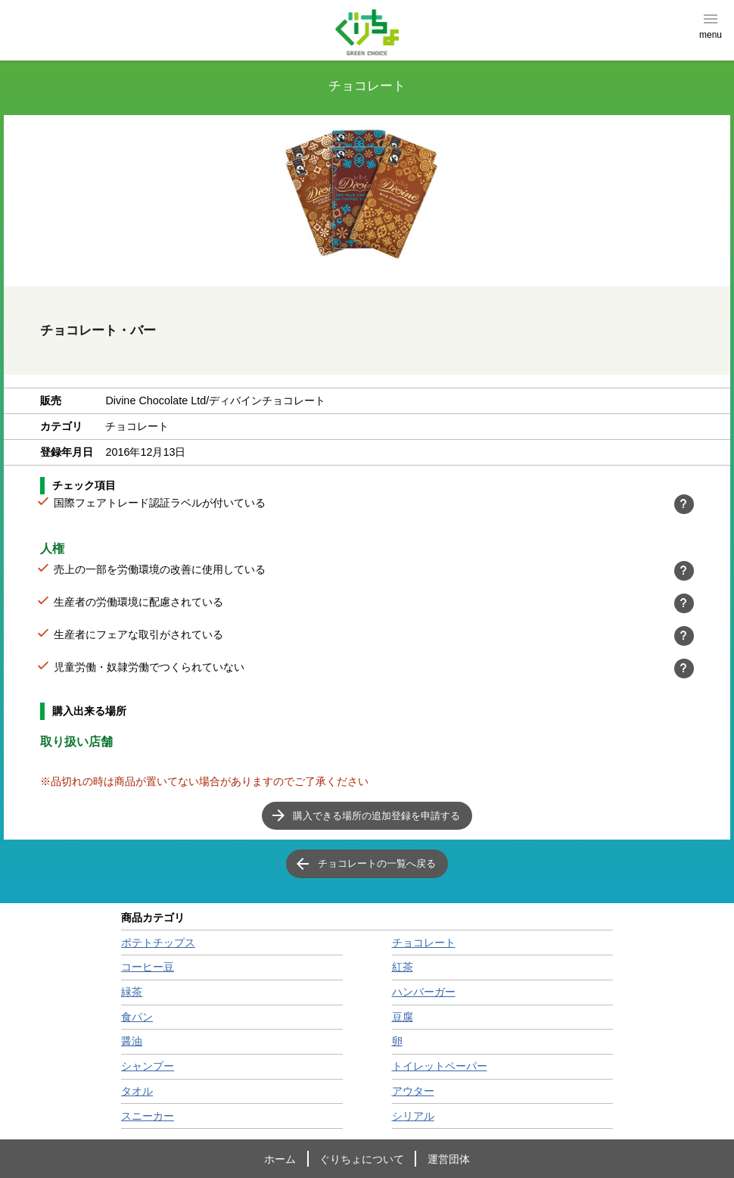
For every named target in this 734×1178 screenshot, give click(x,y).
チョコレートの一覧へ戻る (377, 863)
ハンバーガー (424, 992)
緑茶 (131, 992)
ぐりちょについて (361, 1159)
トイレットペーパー (439, 1066)
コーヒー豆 (147, 967)
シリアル (413, 1116)
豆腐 (402, 1017)
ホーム (280, 1159)
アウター (413, 1091)
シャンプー (147, 1066)
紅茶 (402, 967)
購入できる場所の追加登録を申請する (376, 815)
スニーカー (147, 1116)
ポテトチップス (158, 942)
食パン (137, 1017)
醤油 (131, 1041)
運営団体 (449, 1159)
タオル (137, 1091)
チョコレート (424, 942)
